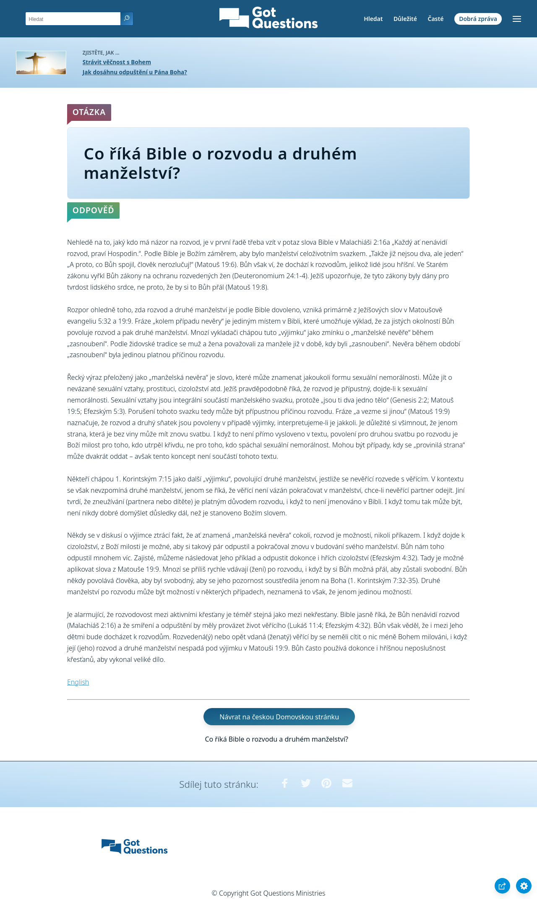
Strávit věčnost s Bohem (117, 62)
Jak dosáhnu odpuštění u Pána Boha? (135, 72)
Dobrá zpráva (478, 19)
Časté (436, 19)
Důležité (405, 19)
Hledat (373, 19)
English (78, 682)
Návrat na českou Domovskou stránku (279, 716)
